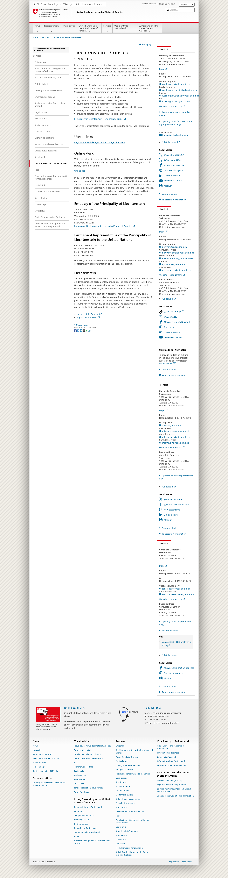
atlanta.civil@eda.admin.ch (175, 442)
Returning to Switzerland (85, 828)
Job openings (38, 767)
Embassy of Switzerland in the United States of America (49, 784)
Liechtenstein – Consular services (130, 812)
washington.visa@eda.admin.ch (178, 101)
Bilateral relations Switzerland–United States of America (174, 790)
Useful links (121, 827)
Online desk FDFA (74, 707)
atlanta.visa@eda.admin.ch (175, 431)
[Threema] (84, 330)
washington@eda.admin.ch (176, 84)
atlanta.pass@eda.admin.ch (176, 437)
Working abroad (81, 820)
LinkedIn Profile (172, 175)
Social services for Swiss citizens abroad (133, 774)
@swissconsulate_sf (173, 673)
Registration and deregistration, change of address (99, 142)
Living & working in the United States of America (89, 29)
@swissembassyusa (173, 170)
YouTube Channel (173, 180)
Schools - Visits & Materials (127, 831)
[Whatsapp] (86, 330)
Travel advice (69, 29)
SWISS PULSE (167, 363)
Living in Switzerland (166, 757)
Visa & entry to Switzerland (125, 29)
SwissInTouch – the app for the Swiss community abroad (132, 853)
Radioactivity (80, 775)
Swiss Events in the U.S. (43, 754)
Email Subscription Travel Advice (88, 788)
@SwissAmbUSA (172, 160)
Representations (51, 29)
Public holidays (171, 142)
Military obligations (124, 795)
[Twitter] (78, 330)
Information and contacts (168, 753)
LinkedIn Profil (171, 514)
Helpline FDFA (152, 707)
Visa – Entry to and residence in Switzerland (170, 747)
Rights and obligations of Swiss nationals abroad (92, 842)
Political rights (122, 761)
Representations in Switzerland (88, 807)
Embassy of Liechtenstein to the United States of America (104, 226)
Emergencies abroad (124, 770)
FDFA (65, 4)
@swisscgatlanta (172, 509)
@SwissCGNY (170, 316)
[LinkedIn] (81, 330)
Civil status (120, 844)
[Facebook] (75, 330)
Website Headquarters (172, 106)
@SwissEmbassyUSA (174, 155)
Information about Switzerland (171, 761)
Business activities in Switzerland (171, 765)
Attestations (121, 782)
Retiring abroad (81, 824)
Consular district (169, 194)
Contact (162, 49)
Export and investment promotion (172, 785)
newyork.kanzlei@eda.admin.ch (178, 252)
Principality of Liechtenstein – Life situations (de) (100, 118)
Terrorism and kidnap (83, 767)
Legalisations (121, 778)
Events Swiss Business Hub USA (46, 758)
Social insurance (123, 786)
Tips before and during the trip (87, 754)
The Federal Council (46, 4)
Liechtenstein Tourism (89, 314)
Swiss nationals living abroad (87, 832)
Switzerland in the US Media (45, 771)
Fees (117, 816)
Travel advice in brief (83, 750)
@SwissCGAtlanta (173, 499)
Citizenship (121, 746)
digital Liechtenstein (88, 317)
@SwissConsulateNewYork (177, 322)
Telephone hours (169, 630)
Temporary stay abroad (84, 815)
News (37, 29)
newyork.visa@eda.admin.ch (176, 270)
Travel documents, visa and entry (88, 758)
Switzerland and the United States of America (149, 29)
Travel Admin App (82, 792)
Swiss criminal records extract (128, 799)
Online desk (80, 170)
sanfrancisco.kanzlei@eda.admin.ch (180, 594)
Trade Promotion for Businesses (129, 848)
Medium (168, 185)
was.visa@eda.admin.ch (176, 135)
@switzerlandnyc (174, 311)
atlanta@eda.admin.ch (173, 425)
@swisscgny (169, 327)
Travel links (79, 784)
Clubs (76, 836)
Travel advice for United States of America (92, 746)
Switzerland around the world (89, 4)
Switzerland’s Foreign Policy (169, 780)
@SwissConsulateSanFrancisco (179, 667)
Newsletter (37, 750)
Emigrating (79, 811)
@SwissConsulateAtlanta (176, 504)
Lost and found (122, 791)
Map (163, 69)
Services (107, 29)
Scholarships (121, 807)
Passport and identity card (127, 757)
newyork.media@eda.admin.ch (178, 258)
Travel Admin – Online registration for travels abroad (132, 821)
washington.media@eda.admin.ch (179, 90)
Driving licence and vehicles (128, 765)
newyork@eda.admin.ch (174, 246)
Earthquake (79, 771)
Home (35, 37)
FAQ (76, 763)
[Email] (89, 330)
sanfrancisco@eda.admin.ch (176, 588)
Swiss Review (121, 835)
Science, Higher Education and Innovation (175, 796)
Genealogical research (125, 803)
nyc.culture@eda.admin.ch (175, 264)
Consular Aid (79, 779)
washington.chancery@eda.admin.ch (180, 95)
